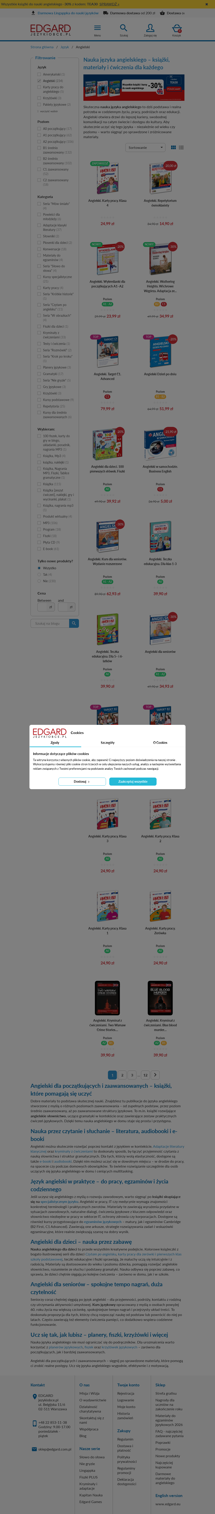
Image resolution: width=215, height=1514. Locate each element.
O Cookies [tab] (160, 742)
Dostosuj (82, 781)
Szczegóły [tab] (107, 742)
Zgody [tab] (55, 742)
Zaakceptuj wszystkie (132, 781)
